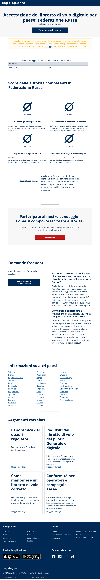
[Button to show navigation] (96, 3)
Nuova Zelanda (66, 400)
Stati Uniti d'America (69, 389)
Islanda (40, 405)
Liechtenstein (66, 386)
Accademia (56, 538)
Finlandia (40, 397)
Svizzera (11, 372)
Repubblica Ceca (15, 377)
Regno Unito (13, 391)
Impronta (22, 577)
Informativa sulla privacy (35, 577)
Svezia (11, 380)
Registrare (7, 538)
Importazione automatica (61, 535)
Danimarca (41, 383)
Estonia (40, 394)
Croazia (40, 402)
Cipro (39, 391)
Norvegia (12, 389)
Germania (41, 372)
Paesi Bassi (41, 375)
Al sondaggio (50, 237)
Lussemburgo (66, 377)
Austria (11, 397)
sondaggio (48, 46)
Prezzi (5, 535)
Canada (63, 394)
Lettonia (63, 372)
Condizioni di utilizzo (10, 577)
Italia (10, 383)
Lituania (63, 375)
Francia (11, 400)
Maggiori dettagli (18, 467)
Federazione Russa (48, 30)
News (29, 535)
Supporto (55, 531)
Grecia (39, 400)
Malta (62, 380)
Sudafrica (64, 397)
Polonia (40, 380)
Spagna (11, 394)
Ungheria (41, 389)
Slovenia (63, 383)
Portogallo (12, 386)
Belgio (39, 377)
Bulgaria (40, 386)
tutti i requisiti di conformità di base (67, 300)
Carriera (30, 531)
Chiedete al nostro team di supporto (24, 282)
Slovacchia (12, 405)
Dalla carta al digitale (84, 537)
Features (6, 531)
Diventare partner (10, 541)
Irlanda (11, 375)
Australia (64, 391)
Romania (12, 402)
